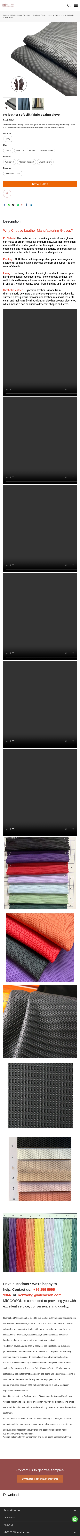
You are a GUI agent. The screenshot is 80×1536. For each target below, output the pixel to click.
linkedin (30, 204)
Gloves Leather (47, 15)
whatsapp (17, 204)
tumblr (26, 204)
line (9, 204)
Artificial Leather (12, 1510)
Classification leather (31, 15)
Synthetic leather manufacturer (40, 1478)
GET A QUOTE (40, 184)
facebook (4, 204)
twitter (13, 204)
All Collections (15, 15)
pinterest (22, 204)
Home (5, 15)
